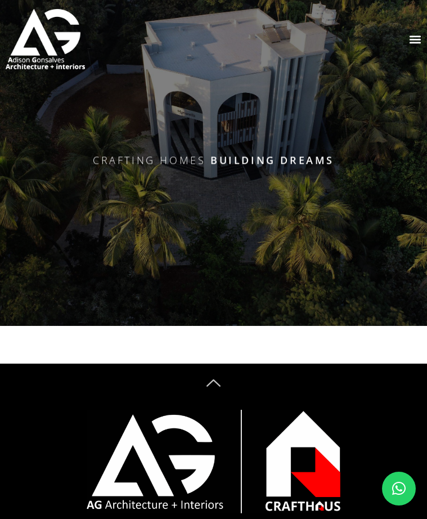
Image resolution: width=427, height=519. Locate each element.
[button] (399, 488)
